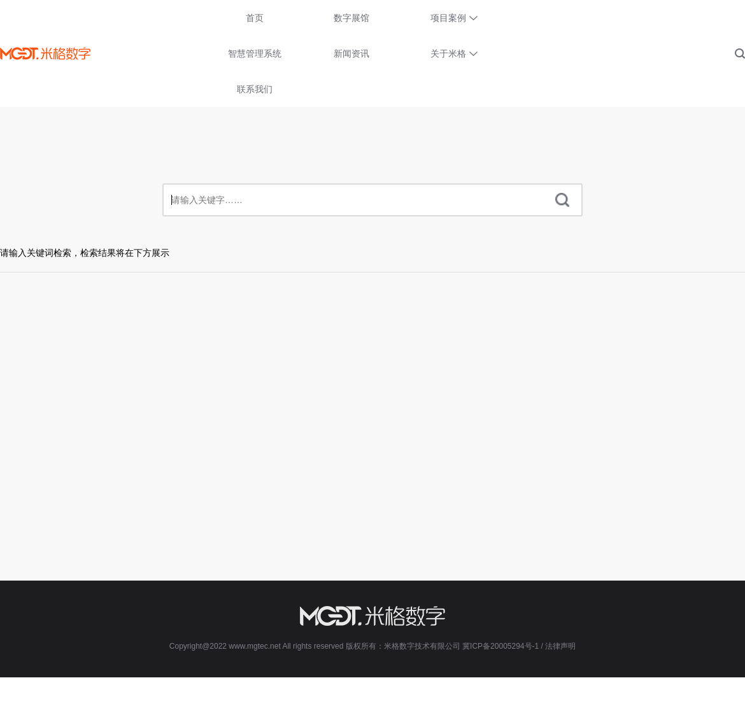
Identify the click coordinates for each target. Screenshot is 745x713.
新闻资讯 (351, 53)
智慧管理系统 (254, 53)
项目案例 (448, 18)
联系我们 (255, 89)
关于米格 (448, 53)
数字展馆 (351, 18)
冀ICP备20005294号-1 (500, 646)
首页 (255, 18)
